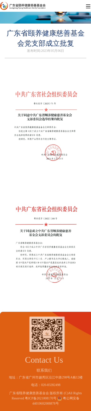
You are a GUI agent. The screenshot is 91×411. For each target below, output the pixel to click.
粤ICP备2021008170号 (40, 397)
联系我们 (43, 370)
